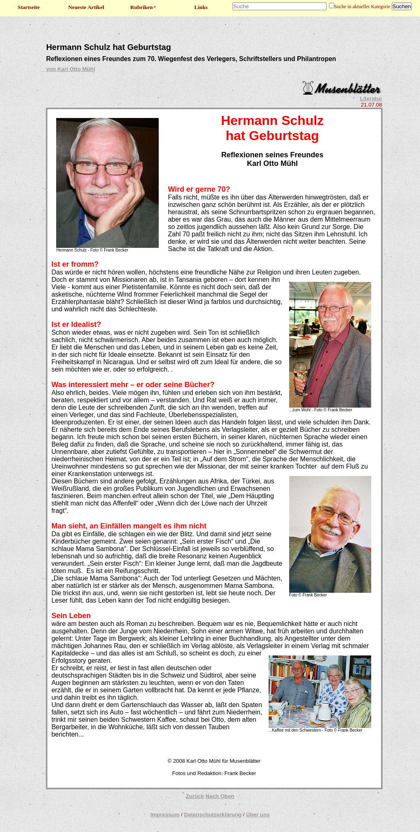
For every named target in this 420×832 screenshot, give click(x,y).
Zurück (195, 796)
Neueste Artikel (86, 7)
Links (201, 7)
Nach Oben (219, 796)
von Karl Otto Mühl (70, 69)
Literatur (371, 98)
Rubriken (143, 7)
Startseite (29, 7)
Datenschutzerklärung (213, 815)
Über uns (258, 815)
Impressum (164, 815)
